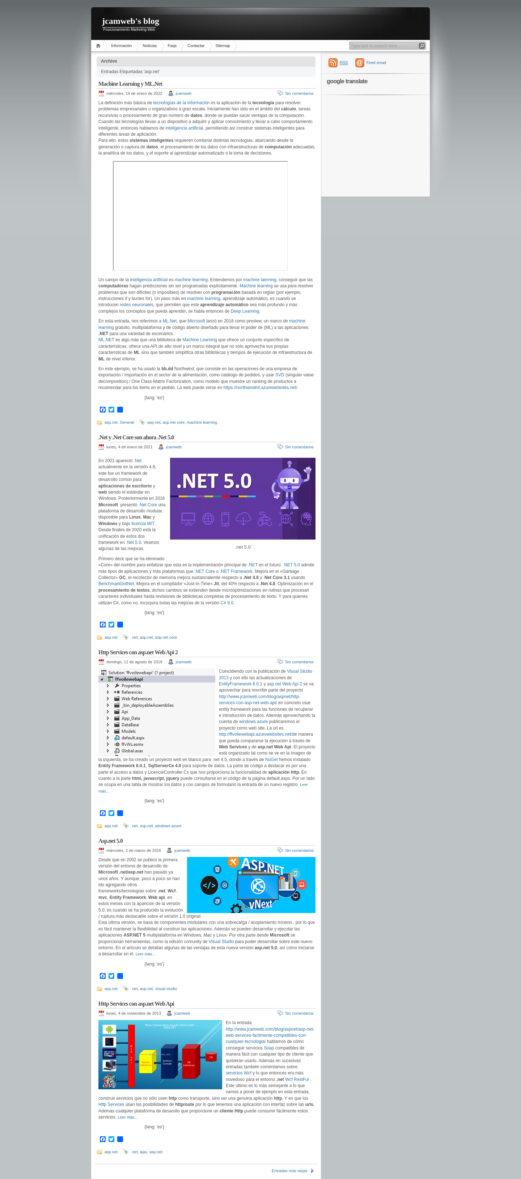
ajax (143, 1152)
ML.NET (106, 339)
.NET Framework (236, 571)
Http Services (111, 1104)
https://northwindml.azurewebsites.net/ (260, 387)
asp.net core (174, 422)
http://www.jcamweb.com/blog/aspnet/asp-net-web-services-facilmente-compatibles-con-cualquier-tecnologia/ (270, 1035)
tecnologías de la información (181, 102)
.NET (253, 564)
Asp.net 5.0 (110, 841)
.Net (137, 460)
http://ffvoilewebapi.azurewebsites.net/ (255, 734)
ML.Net (169, 321)
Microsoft (196, 321)
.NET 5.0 (291, 564)
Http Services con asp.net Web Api (136, 1004)
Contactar (196, 45)
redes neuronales (136, 304)
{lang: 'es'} (154, 397)
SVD (279, 374)
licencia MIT (142, 523)
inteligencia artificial (184, 128)
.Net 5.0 (133, 542)
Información (121, 45)
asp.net (111, 422)
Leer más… (146, 954)
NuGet (271, 759)
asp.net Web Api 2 (284, 683)
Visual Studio (221, 941)
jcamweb (183, 93)
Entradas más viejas (290, 1171)
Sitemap (223, 45)
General (127, 422)
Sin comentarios (299, 93)
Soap (269, 1048)
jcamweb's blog (130, 21)
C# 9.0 (227, 602)
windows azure (254, 721)
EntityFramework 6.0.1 (240, 683)
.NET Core (204, 571)
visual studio (166, 988)
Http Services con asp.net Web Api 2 (138, 652)
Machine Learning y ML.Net (130, 84)
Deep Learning (245, 311)
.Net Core (148, 504)
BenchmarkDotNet (116, 583)
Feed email (376, 62)
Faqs (172, 45)
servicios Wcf (239, 1073)
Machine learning (256, 285)
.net (134, 637)
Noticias (150, 45)
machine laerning (259, 279)
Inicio (99, 45)
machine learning (191, 279)
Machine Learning (200, 339)
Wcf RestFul (297, 1079)
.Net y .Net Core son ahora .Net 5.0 (136, 437)
